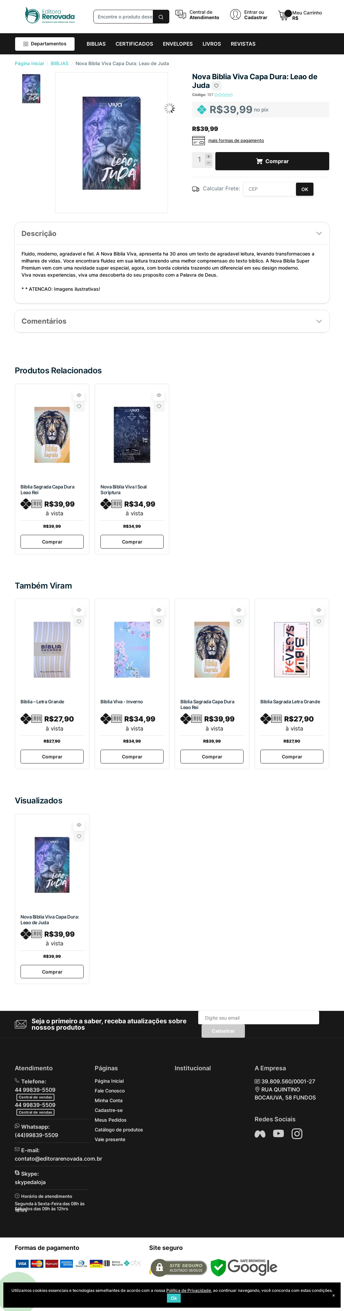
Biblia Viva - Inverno (121, 702)
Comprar (52, 543)
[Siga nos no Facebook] (260, 1136)
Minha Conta (109, 1103)
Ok (174, 1298)
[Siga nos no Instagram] (297, 1136)
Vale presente (110, 1142)
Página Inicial (29, 63)
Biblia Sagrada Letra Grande (290, 702)
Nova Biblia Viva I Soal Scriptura (123, 489)
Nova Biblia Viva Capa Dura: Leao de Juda (49, 921)
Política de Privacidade (188, 1290)
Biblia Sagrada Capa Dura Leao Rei (47, 489)
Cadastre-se (109, 1113)
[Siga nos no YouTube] (278, 1136)
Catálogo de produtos (119, 1132)
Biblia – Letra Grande (42, 702)
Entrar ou (254, 11)
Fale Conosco (110, 1093)
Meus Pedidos (111, 1123)
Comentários (44, 321)
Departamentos (45, 43)
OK (304, 189)
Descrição (39, 233)
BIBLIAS (60, 63)
